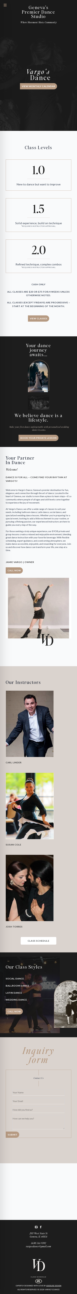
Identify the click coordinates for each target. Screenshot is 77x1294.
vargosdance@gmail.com (38, 1246)
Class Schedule (38, 1277)
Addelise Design (53, 1285)
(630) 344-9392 (38, 1243)
